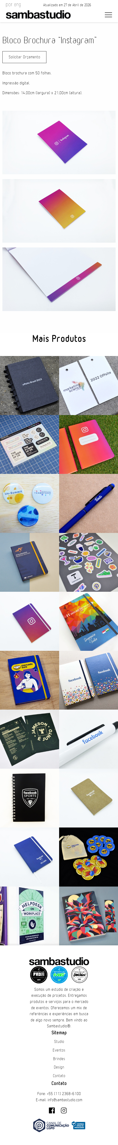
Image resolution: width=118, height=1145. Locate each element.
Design (59, 1067)
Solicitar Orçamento (24, 57)
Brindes (59, 1059)
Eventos (59, 1050)
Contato (59, 1076)
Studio (59, 1042)
